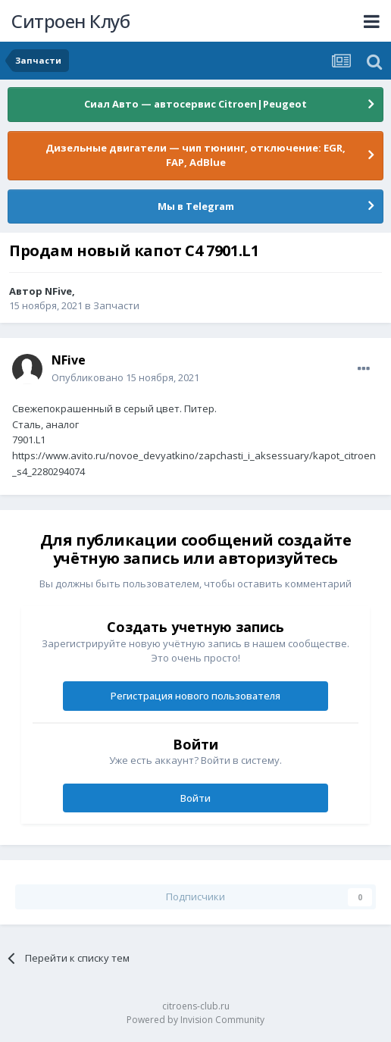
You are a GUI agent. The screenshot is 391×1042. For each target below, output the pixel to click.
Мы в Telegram (196, 206)
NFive (58, 291)
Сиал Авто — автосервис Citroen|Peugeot (195, 104)
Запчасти (116, 305)
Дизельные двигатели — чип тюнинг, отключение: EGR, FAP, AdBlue (195, 155)
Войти (195, 798)
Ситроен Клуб (70, 20)
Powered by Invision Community (195, 1019)
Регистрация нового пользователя (195, 695)
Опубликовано (125, 377)
